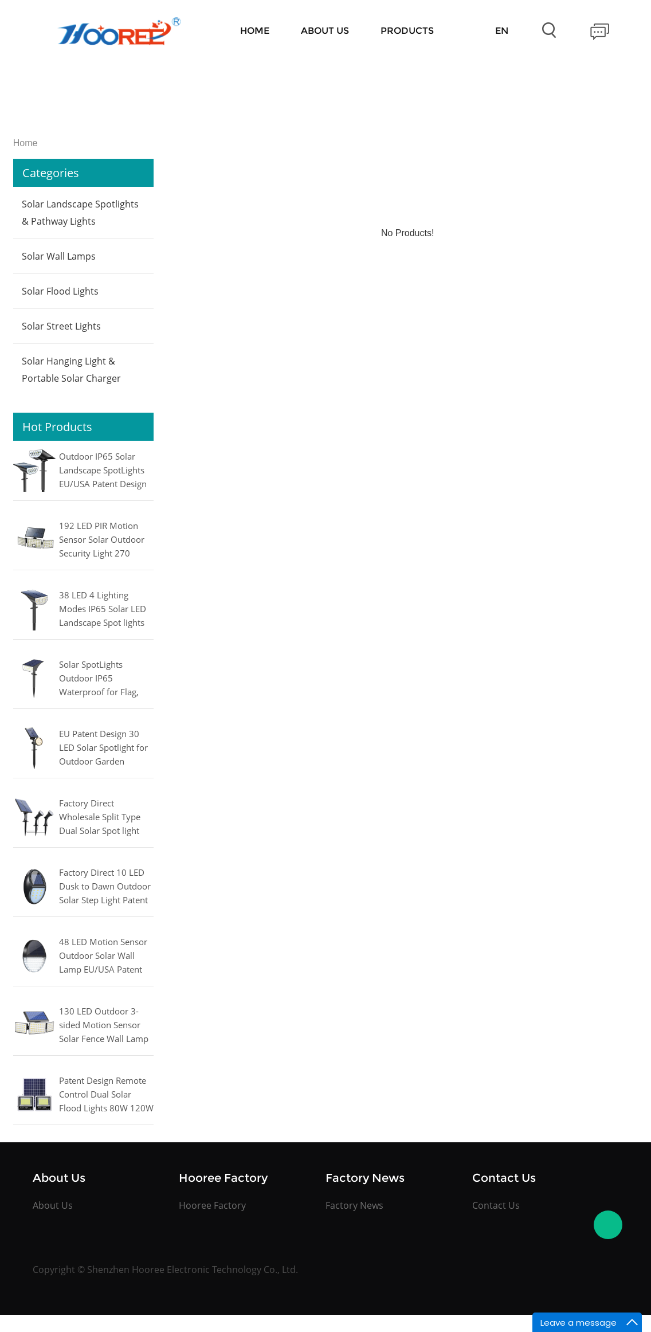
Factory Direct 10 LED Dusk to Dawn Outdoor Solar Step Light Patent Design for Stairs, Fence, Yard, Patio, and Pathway (106, 887)
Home (254, 30)
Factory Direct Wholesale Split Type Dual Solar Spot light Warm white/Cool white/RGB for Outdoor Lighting (105, 818)
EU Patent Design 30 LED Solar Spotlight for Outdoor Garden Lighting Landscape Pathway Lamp (103, 748)
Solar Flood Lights (60, 291)
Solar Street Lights (61, 326)
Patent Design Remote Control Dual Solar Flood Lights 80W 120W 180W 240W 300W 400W (106, 1095)
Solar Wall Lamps (59, 256)
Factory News (354, 1205)
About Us (325, 30)
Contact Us (496, 1205)
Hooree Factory (212, 1205)
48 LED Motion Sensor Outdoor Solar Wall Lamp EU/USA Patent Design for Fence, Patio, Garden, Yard (105, 956)
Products (407, 30)
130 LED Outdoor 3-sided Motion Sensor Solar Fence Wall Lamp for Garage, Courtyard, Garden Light (103, 1026)
